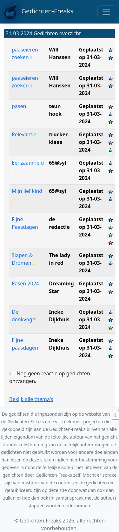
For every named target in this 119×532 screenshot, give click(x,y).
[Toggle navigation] (106, 11)
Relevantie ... (27, 134)
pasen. (20, 106)
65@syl (57, 162)
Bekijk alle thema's (31, 399)
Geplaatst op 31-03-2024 (91, 57)
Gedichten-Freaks (38, 11)
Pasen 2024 (25, 283)
